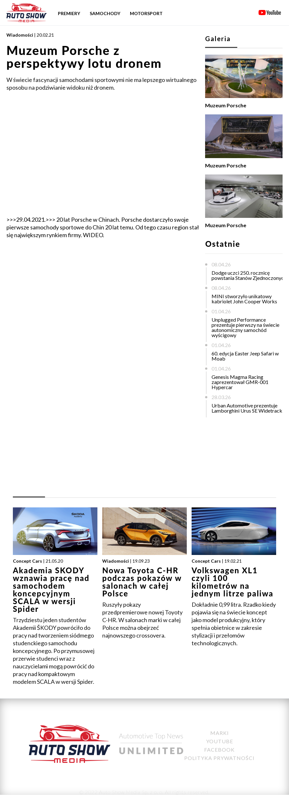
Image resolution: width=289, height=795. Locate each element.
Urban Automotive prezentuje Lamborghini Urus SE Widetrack (247, 408)
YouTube (219, 741)
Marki (219, 733)
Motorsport (146, 13)
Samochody (105, 13)
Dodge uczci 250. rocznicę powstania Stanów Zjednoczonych (249, 275)
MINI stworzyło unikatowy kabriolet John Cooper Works (244, 298)
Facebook (219, 749)
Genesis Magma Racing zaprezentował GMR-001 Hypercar (240, 382)
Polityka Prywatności (219, 758)
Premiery (69, 13)
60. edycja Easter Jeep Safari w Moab (245, 356)
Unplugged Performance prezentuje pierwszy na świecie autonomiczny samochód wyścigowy (245, 327)
